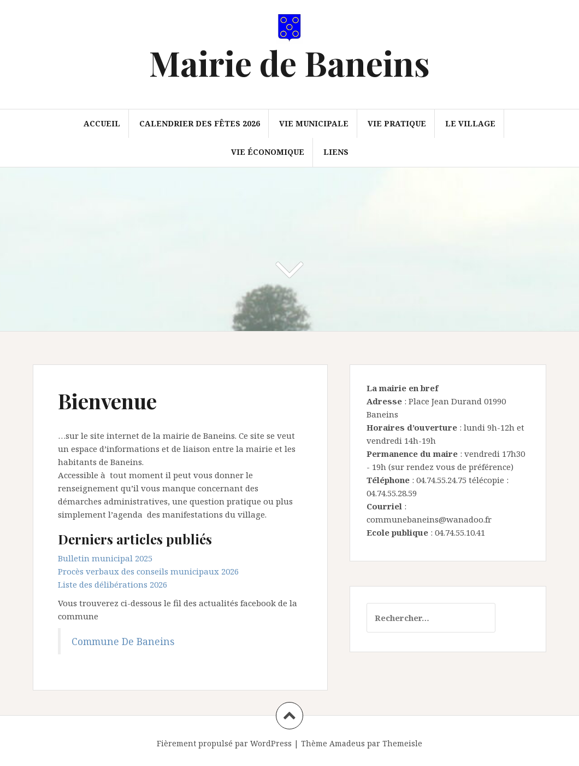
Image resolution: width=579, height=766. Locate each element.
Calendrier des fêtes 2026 (199, 123)
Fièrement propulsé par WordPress (224, 743)
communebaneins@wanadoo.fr (429, 519)
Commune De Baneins (123, 641)
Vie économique (267, 152)
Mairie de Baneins (289, 62)
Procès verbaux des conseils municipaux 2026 (148, 571)
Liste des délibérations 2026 (112, 584)
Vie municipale (313, 123)
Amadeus (347, 743)
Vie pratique (397, 123)
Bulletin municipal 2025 (105, 558)
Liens (335, 152)
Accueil (102, 123)
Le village (470, 123)
